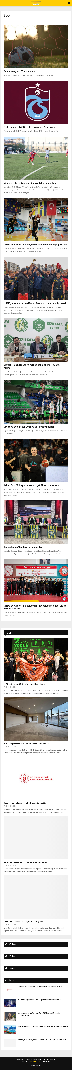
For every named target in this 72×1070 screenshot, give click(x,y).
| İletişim (38, 1065)
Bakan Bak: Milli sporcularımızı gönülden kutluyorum (32, 485)
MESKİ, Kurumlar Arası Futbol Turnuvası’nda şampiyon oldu (35, 303)
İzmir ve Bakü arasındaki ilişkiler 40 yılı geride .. (24, 921)
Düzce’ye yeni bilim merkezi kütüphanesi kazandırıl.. (26, 744)
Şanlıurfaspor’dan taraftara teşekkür (23, 547)
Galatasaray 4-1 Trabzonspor (19, 71)
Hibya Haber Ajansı (36, 1061)
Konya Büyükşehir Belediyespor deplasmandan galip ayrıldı (35, 244)
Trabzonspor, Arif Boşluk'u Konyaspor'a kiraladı (29, 127)
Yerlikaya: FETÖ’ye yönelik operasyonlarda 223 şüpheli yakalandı (42, 1040)
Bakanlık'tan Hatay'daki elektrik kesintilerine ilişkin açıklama (40, 986)
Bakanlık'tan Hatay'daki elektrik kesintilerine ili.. (25, 803)
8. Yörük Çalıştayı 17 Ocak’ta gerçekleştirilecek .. (25, 684)
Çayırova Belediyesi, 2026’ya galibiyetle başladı (29, 426)
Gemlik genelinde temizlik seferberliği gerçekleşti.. (26, 862)
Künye (33, 1065)
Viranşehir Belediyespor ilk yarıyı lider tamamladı (30, 183)
